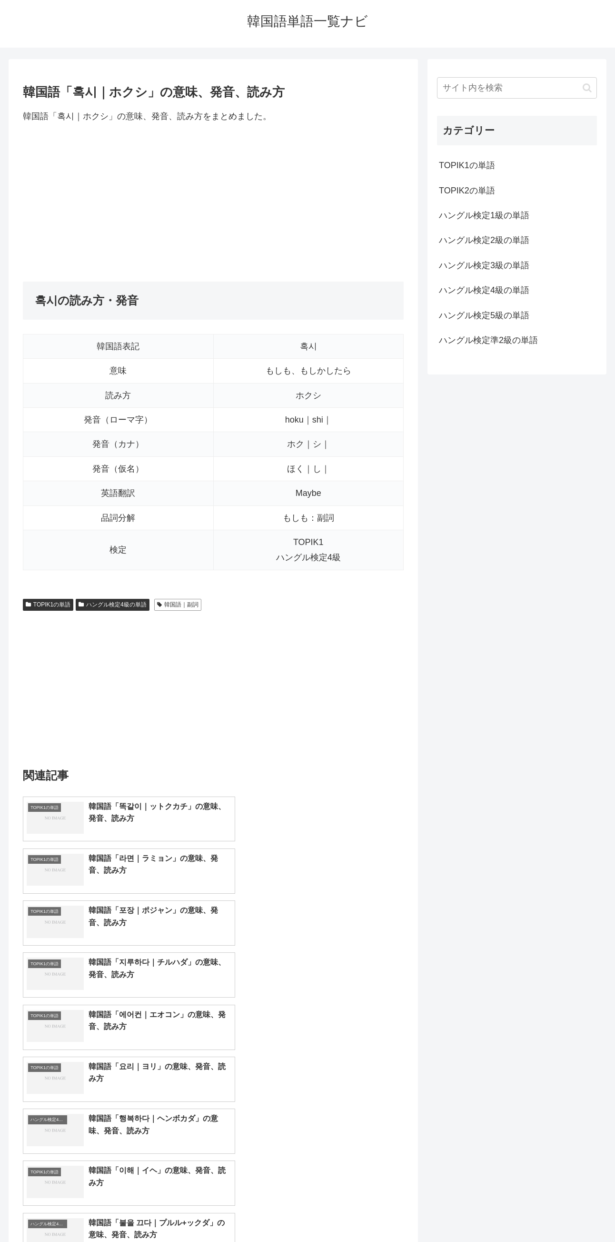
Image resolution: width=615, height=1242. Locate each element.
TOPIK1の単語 (48, 604)
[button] (587, 87)
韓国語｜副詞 (177, 604)
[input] (517, 88)
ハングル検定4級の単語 (112, 604)
